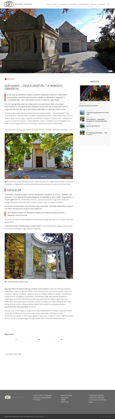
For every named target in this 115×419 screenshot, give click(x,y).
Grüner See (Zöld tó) (93, 126)
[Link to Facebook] (100, 416)
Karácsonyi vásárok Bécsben (88, 106)
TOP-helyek (37, 400)
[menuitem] (48, 4)
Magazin (11, 79)
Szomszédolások (45, 398)
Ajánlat (91, 402)
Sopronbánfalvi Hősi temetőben (16, 307)
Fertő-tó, (41, 395)
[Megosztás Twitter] (39, 339)
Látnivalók (13, 354)
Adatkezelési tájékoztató (97, 398)
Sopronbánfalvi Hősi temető (17, 282)
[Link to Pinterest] (108, 416)
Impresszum (65, 398)
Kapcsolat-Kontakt (66, 395)
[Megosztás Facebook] (16, 339)
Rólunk (63, 400)
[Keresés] (108, 4)
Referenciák (64, 402)
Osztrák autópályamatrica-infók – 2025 (97, 113)
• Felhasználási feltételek (96, 395)
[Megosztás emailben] (61, 339)
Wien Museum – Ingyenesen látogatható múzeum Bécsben (96, 120)
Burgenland (47, 395)
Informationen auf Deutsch (97, 400)
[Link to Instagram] (103, 416)
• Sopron (35, 395)
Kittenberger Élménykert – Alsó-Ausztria (97, 133)
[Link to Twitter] (106, 416)
